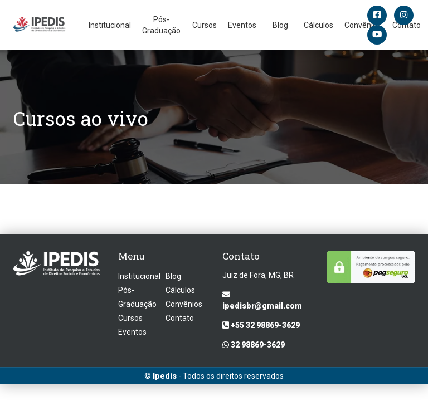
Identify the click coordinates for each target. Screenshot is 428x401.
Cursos (204, 25)
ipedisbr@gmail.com (262, 300)
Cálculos (318, 25)
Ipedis (165, 375)
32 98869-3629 (253, 344)
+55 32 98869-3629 (261, 325)
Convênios (184, 304)
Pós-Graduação (161, 25)
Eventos (242, 25)
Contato (180, 318)
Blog (280, 25)
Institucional (110, 25)
